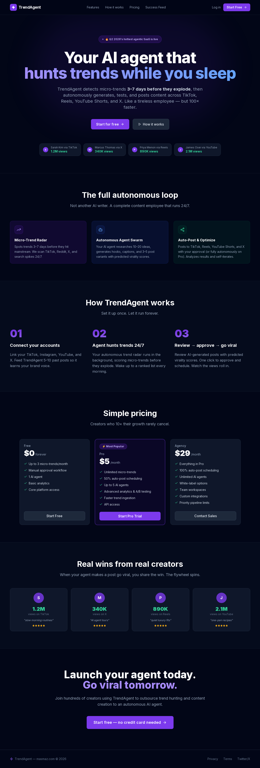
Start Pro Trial (130, 516)
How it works (114, 7)
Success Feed (155, 7)
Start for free (110, 124)
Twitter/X (243, 759)
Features (93, 7)
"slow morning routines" (38, 620)
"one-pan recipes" (221, 620)
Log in (216, 7)
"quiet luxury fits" (160, 620)
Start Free (237, 7)
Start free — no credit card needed (130, 722)
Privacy (212, 759)
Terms (227, 759)
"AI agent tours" (99, 620)
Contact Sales (205, 516)
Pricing (134, 7)
